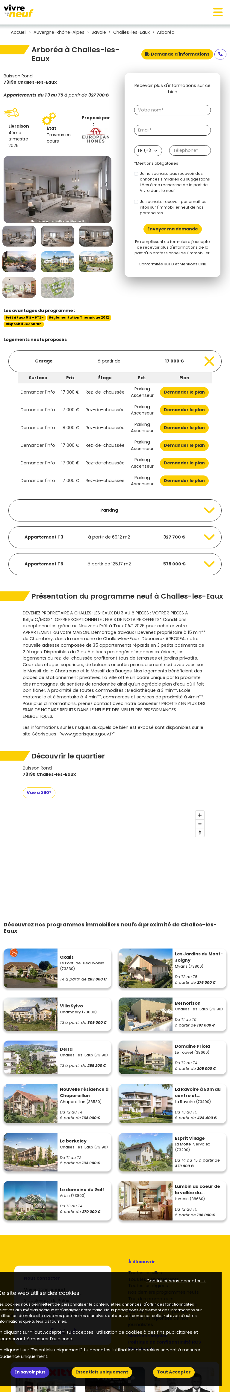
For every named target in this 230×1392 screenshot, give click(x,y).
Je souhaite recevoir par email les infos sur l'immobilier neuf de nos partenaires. (173, 207)
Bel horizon (188, 1003)
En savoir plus (30, 1372)
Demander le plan (184, 392)
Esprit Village (190, 1138)
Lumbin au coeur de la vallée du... (197, 1189)
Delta (66, 1049)
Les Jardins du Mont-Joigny (199, 957)
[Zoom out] (200, 823)
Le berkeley (73, 1141)
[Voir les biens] (115, 361)
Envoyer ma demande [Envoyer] (172, 229)
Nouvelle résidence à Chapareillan (84, 1092)
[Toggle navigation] (218, 12)
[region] (115, 852)
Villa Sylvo (71, 1006)
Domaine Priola (192, 1046)
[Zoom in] (200, 815)
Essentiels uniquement (101, 1372)
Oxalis (67, 957)
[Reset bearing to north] (200, 832)
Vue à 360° (39, 793)
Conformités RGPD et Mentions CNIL (172, 264)
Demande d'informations (177, 54)
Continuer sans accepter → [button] (176, 1281)
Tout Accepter (174, 1372)
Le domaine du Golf (82, 1190)
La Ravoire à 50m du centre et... (198, 1092)
